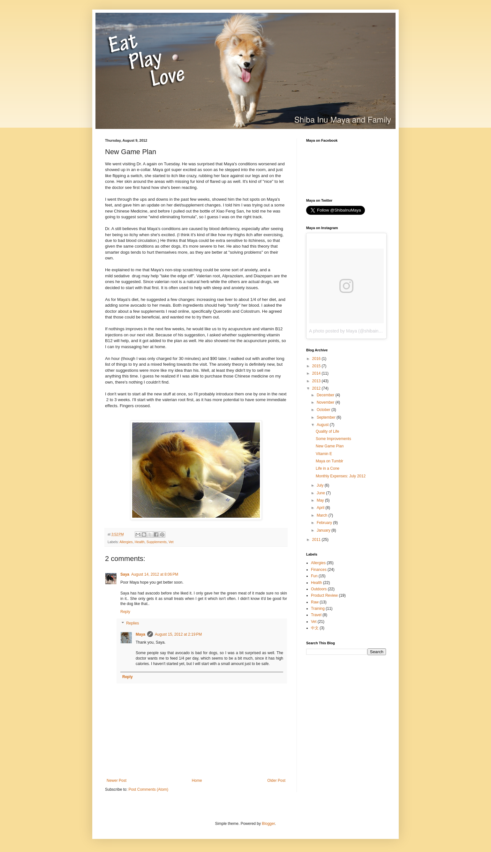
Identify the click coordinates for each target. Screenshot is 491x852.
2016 (317, 358)
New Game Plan (330, 446)
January (324, 530)
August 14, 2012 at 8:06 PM (154, 574)
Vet (171, 542)
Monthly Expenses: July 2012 (341, 476)
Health (140, 542)
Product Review (324, 595)
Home (197, 780)
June (321, 493)
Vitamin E (324, 454)
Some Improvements (333, 439)
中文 (315, 628)
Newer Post (116, 780)
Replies (132, 623)
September (326, 417)
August (323, 424)
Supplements (157, 542)
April (321, 507)
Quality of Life (327, 431)
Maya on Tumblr (329, 461)
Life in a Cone (327, 468)
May (321, 500)
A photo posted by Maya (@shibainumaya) (351, 330)
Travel (316, 615)
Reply (125, 611)
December (326, 395)
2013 (317, 381)
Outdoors (319, 589)
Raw (315, 602)
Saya (124, 574)
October (324, 409)
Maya (140, 634)
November (326, 402)
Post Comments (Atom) (148, 789)
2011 (317, 539)
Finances (319, 569)
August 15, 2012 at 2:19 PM (178, 634)
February (325, 522)
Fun (314, 576)
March (323, 515)
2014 (317, 373)
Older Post (276, 780)
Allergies (125, 542)
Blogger (268, 823)
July (321, 485)
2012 (317, 388)
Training (318, 608)
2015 (317, 366)
